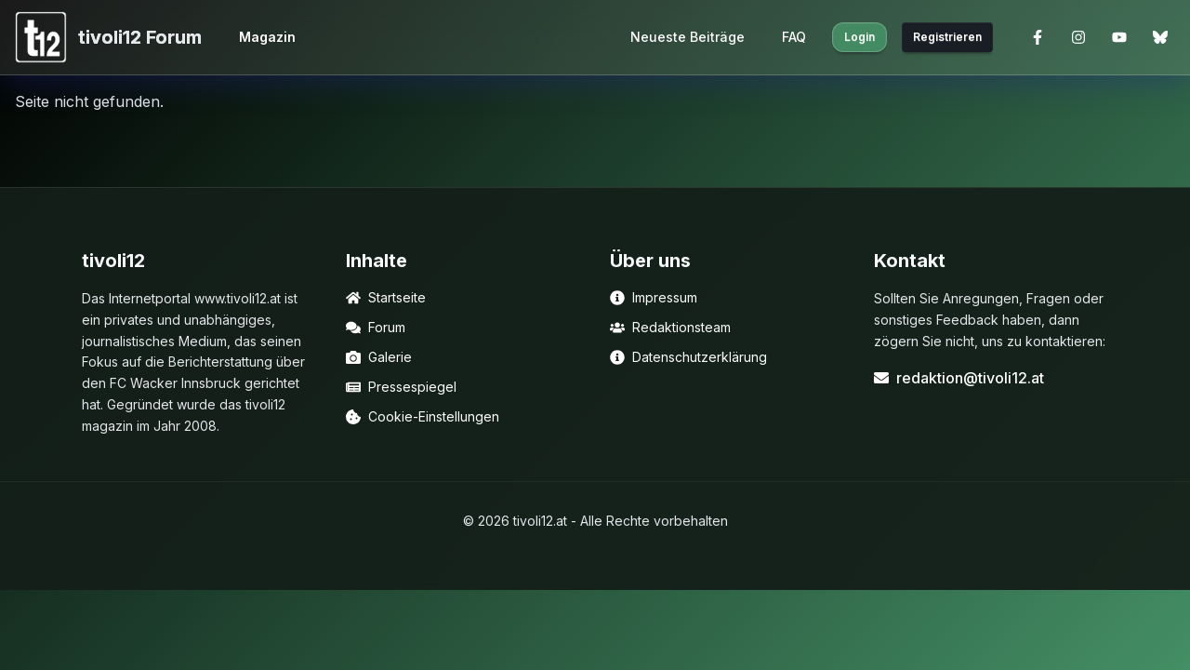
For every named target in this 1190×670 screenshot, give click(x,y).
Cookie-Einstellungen (422, 416)
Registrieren (947, 37)
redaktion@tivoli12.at (959, 377)
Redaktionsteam (670, 327)
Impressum (653, 297)
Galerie (379, 357)
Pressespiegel (401, 387)
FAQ (794, 37)
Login (859, 37)
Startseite (386, 297)
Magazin (267, 37)
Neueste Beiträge (687, 37)
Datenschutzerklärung (688, 357)
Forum (375, 327)
